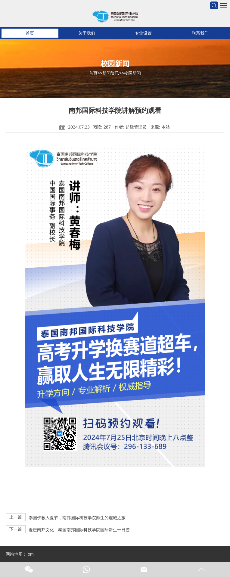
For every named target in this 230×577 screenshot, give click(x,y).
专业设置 (143, 33)
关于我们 (86, 33)
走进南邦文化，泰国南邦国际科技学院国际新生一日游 (79, 529)
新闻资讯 (110, 73)
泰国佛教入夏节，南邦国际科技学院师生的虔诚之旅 (77, 517)
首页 (30, 33)
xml (31, 554)
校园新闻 (132, 73)
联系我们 (200, 33)
